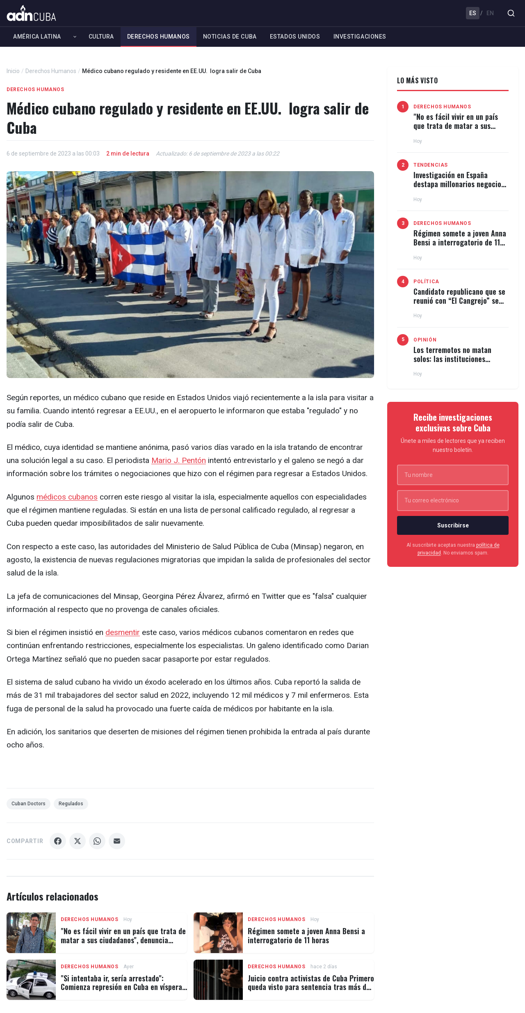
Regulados (71, 804)
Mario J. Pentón (178, 460)
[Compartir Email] (117, 841)
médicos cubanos (67, 497)
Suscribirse (453, 525)
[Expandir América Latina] (75, 36)
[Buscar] (511, 13)
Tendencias (430, 165)
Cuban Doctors (28, 804)
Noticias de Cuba (230, 36)
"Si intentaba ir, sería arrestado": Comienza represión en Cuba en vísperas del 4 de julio (123, 987)
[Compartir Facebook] (58, 841)
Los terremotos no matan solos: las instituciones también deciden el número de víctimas (460, 363)
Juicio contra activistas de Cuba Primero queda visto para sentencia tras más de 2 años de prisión (311, 987)
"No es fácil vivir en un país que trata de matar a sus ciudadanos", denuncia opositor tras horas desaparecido (123, 940)
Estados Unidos (295, 36)
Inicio (13, 71)
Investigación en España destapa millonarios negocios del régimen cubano (458, 184)
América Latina (37, 36)
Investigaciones (359, 36)
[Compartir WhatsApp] (97, 841)
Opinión (424, 340)
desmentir (122, 632)
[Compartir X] (77, 841)
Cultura (101, 36)
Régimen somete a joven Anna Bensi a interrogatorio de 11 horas (306, 935)
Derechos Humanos (158, 36)
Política (426, 281)
